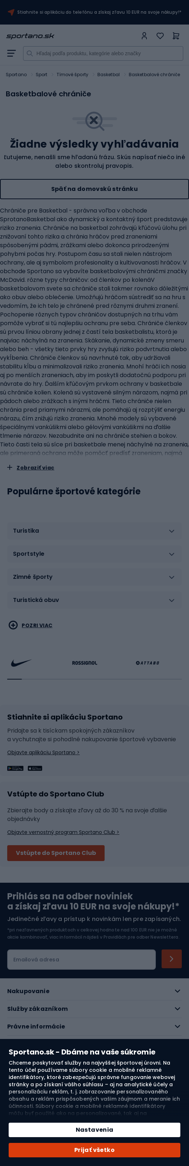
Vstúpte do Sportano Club (56, 853)
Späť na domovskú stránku (94, 189)
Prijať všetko (94, 1150)
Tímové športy (72, 74)
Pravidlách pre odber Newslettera (141, 937)
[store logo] (71, 36)
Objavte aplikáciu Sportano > (43, 752)
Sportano (16, 74)
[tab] (94, 533)
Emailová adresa (36, 959)
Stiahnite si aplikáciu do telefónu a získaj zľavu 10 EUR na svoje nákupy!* (99, 12)
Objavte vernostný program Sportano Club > (63, 832)
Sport (42, 74)
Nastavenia (95, 1130)
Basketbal (108, 74)
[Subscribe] (172, 958)
